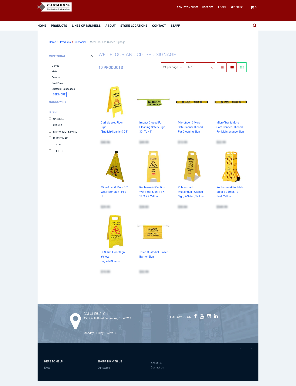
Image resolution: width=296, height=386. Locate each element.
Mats (54, 76)
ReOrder (208, 7)
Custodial (80, 46)
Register (236, 7)
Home (42, 26)
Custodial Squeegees (63, 93)
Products (59, 26)
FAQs (47, 372)
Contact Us (157, 372)
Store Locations (133, 26)
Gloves (55, 70)
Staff (175, 26)
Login (222, 7)
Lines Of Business (86, 26)
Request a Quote (188, 7)
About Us (156, 367)
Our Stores (104, 372)
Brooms (56, 82)
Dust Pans (57, 87)
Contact (159, 26)
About (110, 26)
